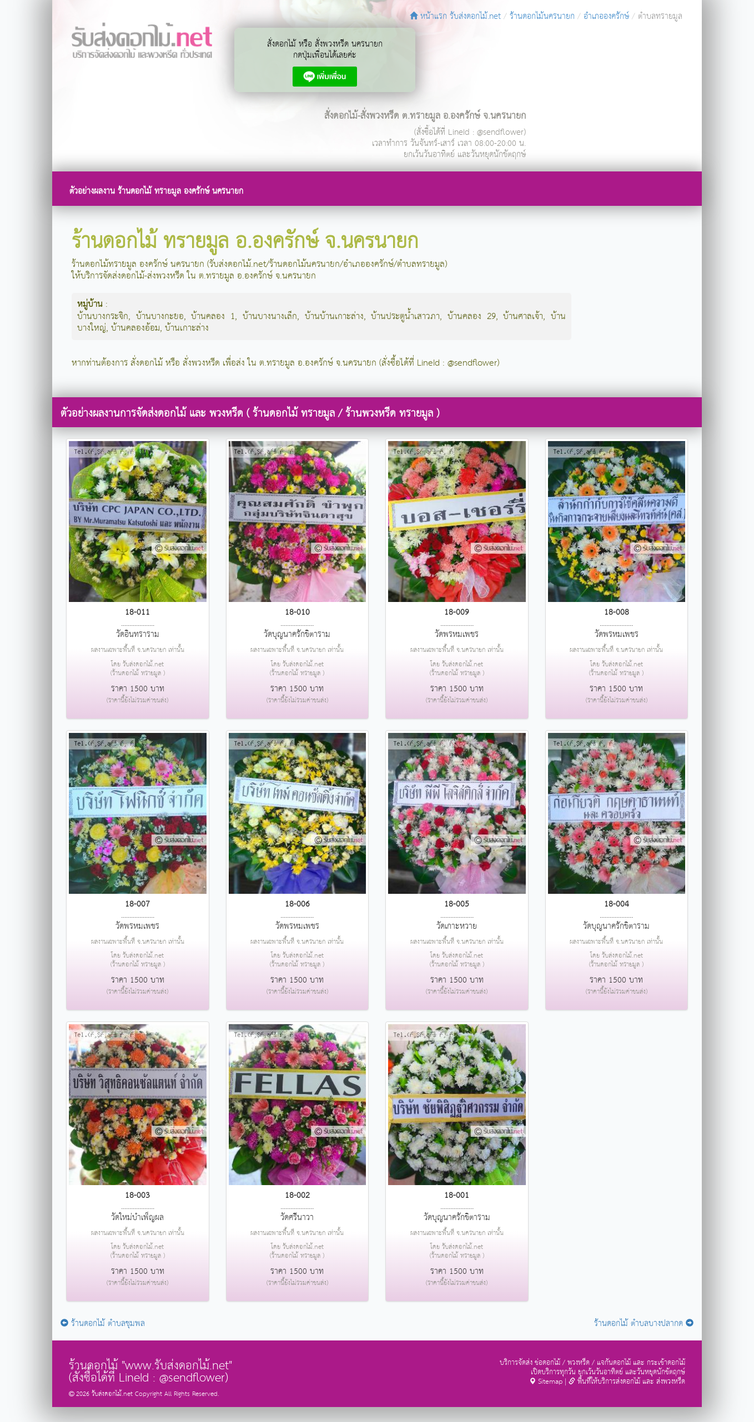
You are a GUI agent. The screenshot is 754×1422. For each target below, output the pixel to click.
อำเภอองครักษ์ (606, 16)
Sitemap (545, 1381)
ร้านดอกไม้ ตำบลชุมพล (103, 1323)
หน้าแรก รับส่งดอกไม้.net (455, 16)
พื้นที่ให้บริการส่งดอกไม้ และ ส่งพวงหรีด (627, 1381)
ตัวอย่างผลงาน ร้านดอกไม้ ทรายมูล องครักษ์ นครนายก (156, 191)
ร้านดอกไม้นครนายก (542, 16)
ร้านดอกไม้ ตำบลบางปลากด (643, 1323)
